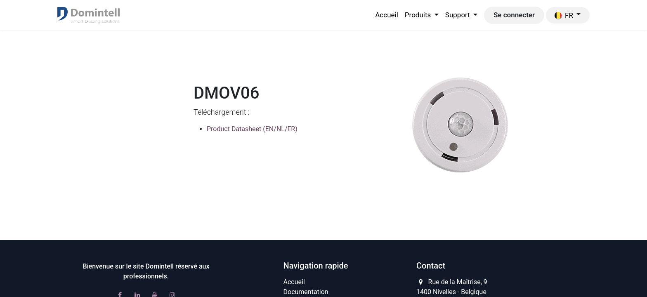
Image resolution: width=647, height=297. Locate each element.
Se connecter (514, 15)
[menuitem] (386, 15)
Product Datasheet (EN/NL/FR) (252, 129)
